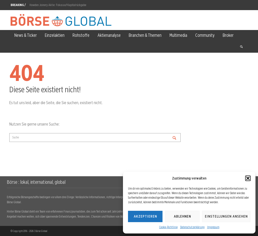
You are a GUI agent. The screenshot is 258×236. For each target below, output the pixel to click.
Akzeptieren (145, 216)
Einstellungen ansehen (226, 216)
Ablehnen (182, 216)
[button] (247, 178)
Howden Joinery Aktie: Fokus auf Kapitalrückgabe (57, 5)
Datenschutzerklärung (192, 227)
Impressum (213, 227)
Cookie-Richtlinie (168, 227)
